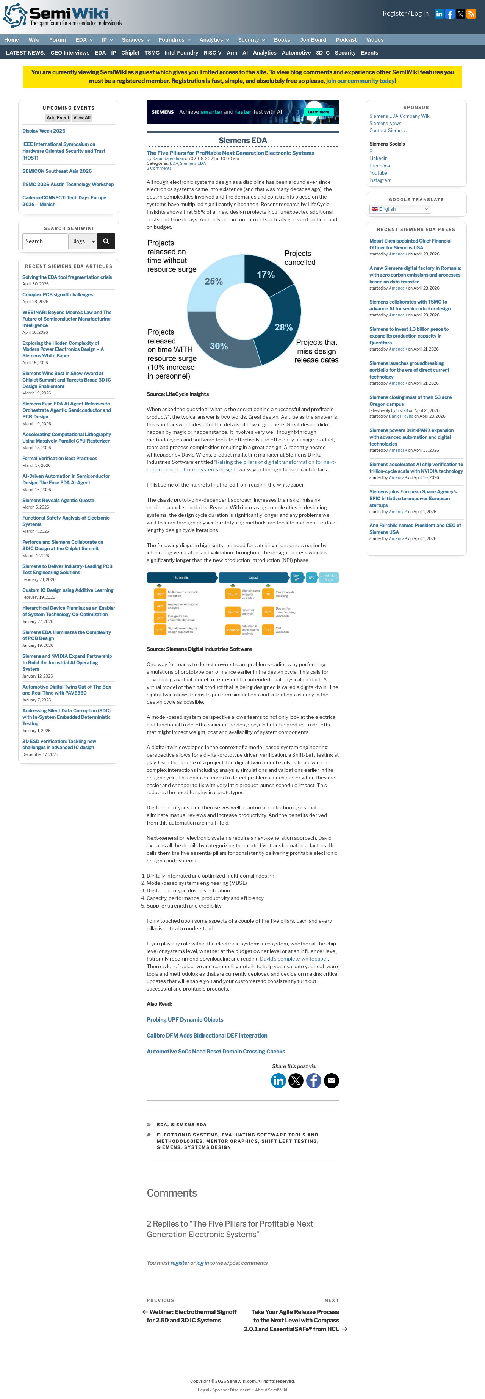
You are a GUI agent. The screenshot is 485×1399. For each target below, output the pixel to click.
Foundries (175, 40)
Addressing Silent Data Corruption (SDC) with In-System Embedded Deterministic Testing (66, 717)
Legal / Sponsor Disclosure (225, 1390)
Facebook (379, 166)
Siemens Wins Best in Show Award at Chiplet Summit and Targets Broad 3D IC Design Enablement (66, 380)
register (180, 1263)
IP (108, 40)
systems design (207, 1147)
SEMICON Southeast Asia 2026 (57, 171)
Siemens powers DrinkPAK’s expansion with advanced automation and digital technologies (411, 437)
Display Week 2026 (43, 131)
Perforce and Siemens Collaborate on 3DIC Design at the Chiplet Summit (62, 545)
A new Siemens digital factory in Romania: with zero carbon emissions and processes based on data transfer (415, 275)
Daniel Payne (401, 416)
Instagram (380, 180)
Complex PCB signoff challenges (57, 294)
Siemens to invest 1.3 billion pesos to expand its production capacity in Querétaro (409, 336)
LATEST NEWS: (25, 53)
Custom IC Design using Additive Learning (67, 590)
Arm (232, 53)
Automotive (296, 53)
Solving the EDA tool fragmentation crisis (67, 277)
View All (82, 117)
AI (245, 53)
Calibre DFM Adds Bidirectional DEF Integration (207, 1035)
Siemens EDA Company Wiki (400, 116)
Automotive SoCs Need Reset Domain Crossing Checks (216, 1051)
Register (395, 13)
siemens (169, 1147)
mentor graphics (232, 1141)
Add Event (58, 117)
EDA (84, 40)
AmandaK (398, 254)
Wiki (34, 40)
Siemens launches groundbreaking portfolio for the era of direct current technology (409, 370)
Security (252, 40)
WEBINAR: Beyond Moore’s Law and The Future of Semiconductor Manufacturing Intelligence (66, 319)
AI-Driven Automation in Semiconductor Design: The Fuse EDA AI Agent (66, 479)
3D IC (323, 53)
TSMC (152, 53)
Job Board (313, 40)
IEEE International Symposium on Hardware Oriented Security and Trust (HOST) (63, 151)
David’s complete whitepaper (294, 959)
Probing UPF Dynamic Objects (185, 1019)
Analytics (214, 40)
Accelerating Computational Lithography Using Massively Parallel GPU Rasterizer (66, 438)
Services (136, 40)
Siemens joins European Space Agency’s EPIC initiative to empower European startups (413, 498)
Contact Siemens (388, 130)
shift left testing (289, 1141)
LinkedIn (378, 158)
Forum (57, 40)
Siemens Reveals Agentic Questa (58, 500)
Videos (375, 40)
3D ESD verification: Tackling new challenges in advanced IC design (59, 745)
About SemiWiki (271, 1390)
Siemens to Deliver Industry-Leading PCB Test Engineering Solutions (67, 569)
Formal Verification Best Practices (59, 458)
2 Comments (159, 168)
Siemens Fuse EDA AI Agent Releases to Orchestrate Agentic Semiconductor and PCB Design (66, 410)
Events (370, 53)
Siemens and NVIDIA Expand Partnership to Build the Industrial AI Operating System (67, 662)
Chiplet (130, 53)
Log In (420, 13)
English (384, 209)
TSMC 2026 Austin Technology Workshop (68, 184)
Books (282, 40)
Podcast (346, 40)
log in (202, 1263)
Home (11, 40)
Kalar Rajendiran (168, 158)
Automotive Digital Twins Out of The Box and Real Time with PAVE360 (66, 690)
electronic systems (187, 1135)
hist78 (402, 410)
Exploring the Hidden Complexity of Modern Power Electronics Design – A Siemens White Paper (63, 349)
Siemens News (385, 123)
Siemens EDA (193, 163)
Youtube (378, 173)
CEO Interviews (70, 53)
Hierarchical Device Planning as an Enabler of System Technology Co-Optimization (68, 611)
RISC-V (212, 53)
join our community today (360, 81)
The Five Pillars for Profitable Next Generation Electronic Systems (230, 153)
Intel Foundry (182, 53)
